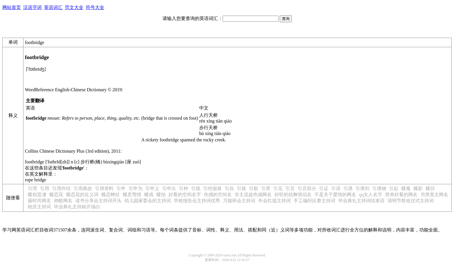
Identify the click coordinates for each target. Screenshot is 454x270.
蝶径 (430, 188)
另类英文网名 (434, 194)
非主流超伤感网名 (253, 194)
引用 (44, 188)
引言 (290, 188)
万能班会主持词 (239, 200)
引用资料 (104, 188)
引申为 (135, 188)
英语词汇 (53, 7)
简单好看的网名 (401, 194)
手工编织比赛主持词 (314, 200)
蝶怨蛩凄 (37, 194)
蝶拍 (161, 194)
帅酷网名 (63, 200)
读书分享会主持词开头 (98, 200)
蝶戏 (148, 194)
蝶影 (418, 188)
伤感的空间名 (218, 194)
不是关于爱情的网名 (335, 194)
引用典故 (83, 188)
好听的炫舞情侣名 (293, 194)
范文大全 (74, 7)
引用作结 (61, 188)
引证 (323, 188)
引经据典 (212, 188)
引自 (229, 188)
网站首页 (11, 7)
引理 (32, 188)
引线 (195, 188)
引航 (253, 188)
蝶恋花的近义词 (82, 194)
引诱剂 (362, 188)
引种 (183, 188)
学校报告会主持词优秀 (197, 200)
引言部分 (307, 188)
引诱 (348, 188)
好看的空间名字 (185, 194)
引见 (278, 188)
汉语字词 (32, 7)
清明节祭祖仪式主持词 (410, 200)
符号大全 (95, 7)
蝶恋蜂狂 (110, 194)
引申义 (152, 188)
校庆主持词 (39, 206)
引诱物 (379, 188)
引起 (393, 188)
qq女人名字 (370, 194)
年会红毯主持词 (274, 200)
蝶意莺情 (132, 194)
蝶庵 (406, 188)
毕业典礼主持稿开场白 (77, 206)
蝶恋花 (56, 194)
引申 (121, 188)
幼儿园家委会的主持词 (148, 200)
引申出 (169, 188)
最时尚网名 (39, 200)
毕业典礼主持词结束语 (361, 200)
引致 (241, 188)
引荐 (265, 188)
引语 (335, 188)
